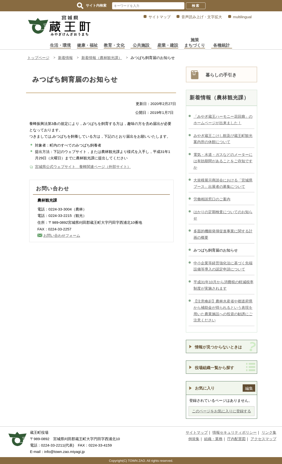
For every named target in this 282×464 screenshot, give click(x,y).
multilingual (242, 17)
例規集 (193, 439)
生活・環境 (60, 45)
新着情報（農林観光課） (101, 58)
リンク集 (269, 432)
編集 (249, 388)
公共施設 (141, 45)
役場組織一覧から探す (214, 367)
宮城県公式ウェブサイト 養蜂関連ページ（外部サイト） (83, 167)
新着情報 (65, 58)
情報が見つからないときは (218, 347)
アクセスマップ (263, 439)
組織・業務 (213, 439)
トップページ (38, 58)
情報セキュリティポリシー (234, 432)
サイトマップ (159, 17)
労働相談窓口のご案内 (211, 199)
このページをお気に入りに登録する (221, 411)
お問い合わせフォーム (61, 235)
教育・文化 (114, 45)
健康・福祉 (87, 45)
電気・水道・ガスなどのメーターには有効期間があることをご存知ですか (222, 160)
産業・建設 (167, 45)
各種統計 (221, 45)
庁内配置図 (236, 439)
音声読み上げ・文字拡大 (201, 17)
